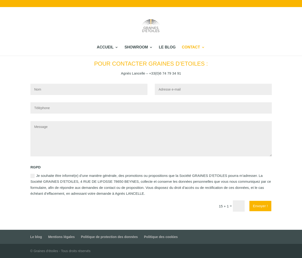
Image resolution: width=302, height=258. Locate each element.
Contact (285, 3)
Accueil (227, 3)
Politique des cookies (161, 237)
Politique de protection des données (109, 237)
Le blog (270, 3)
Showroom (249, 3)
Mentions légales (61, 237)
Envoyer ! (260, 206)
